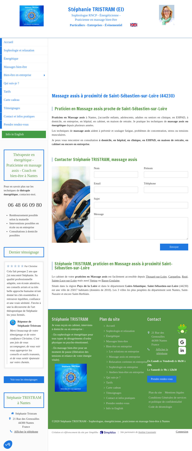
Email (97, 183)
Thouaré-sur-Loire (156, 276)
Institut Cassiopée (147, 432)
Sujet (97, 198)
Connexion (182, 431)
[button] (7, 444)
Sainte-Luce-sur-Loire (64, 280)
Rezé (184, 276)
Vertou (93, 280)
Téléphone (150, 183)
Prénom (148, 168)
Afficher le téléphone (26, 431)
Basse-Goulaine (111, 280)
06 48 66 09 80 (25, 205)
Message (99, 214)
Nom (97, 168)
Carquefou (174, 276)
